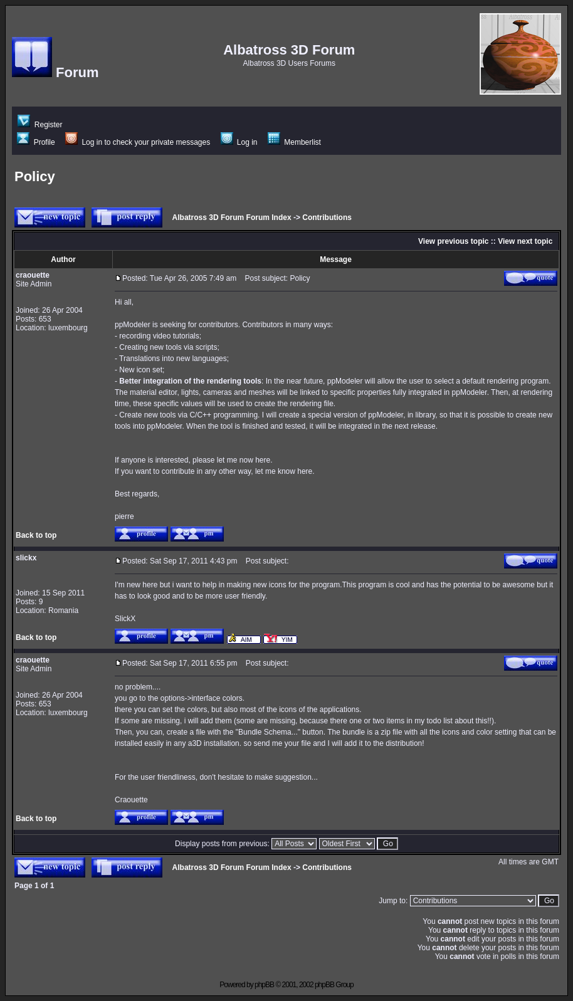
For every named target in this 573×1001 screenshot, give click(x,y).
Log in (239, 142)
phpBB (264, 984)
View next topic (525, 241)
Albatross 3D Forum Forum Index (232, 217)
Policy (34, 176)
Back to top (36, 535)
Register (40, 124)
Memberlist (294, 142)
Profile (36, 142)
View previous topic (453, 241)
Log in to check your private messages (137, 142)
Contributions (327, 217)
